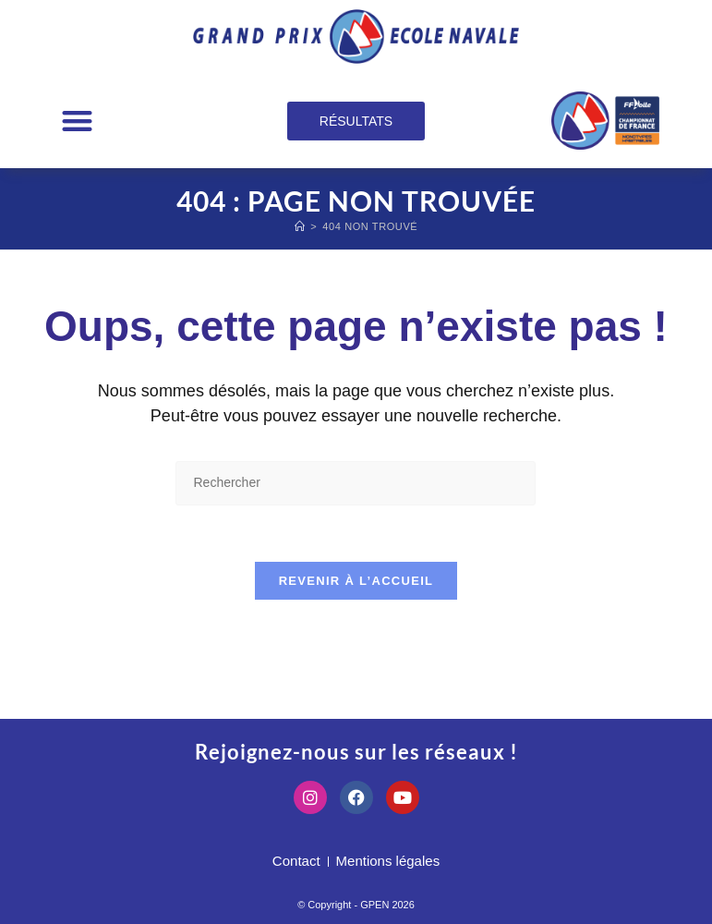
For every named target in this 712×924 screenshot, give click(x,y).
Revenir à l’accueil (356, 581)
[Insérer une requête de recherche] (355, 483)
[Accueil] (300, 226)
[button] (77, 120)
